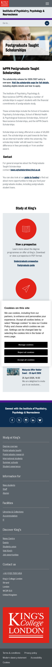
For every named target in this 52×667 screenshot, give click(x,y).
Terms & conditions (11, 653)
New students (9, 485)
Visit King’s (7, 551)
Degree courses (10, 446)
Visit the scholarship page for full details (30, 82)
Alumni (6, 493)
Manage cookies (26, 345)
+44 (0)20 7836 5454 (12, 573)
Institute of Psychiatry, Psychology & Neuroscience (24, 12)
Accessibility (36, 658)
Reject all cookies (26, 352)
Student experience (12, 466)
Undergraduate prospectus (26, 261)
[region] (26, 334)
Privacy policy (30, 653)
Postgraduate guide (26, 265)
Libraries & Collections (13, 512)
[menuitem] (26, 446)
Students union (9, 547)
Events (6, 543)
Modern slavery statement (14, 658)
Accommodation (10, 516)
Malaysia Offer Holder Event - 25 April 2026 (32, 371)
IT (3, 520)
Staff (5, 489)
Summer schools (10, 462)
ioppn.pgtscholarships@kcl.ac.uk (25, 170)
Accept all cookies (26, 360)
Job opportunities (10, 555)
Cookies (6, 662)
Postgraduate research (13, 454)
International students (12, 458)
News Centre (9, 538)
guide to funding (32, 177)
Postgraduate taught (12, 450)
